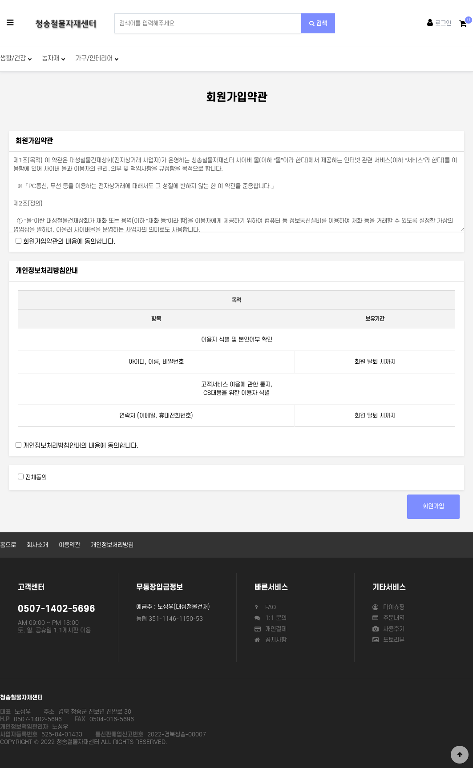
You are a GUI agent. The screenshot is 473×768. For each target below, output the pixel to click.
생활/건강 (16, 58)
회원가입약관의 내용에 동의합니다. (69, 241)
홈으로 (8, 545)
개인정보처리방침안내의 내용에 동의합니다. (80, 446)
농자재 (53, 58)
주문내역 (388, 618)
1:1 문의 (271, 618)
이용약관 (69, 545)
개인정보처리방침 (112, 545)
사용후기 (388, 629)
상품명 (114, 13)
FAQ (265, 607)
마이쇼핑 (388, 607)
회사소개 (37, 545)
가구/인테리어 (96, 58)
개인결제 (271, 629)
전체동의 (36, 477)
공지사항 (271, 639)
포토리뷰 (388, 639)
